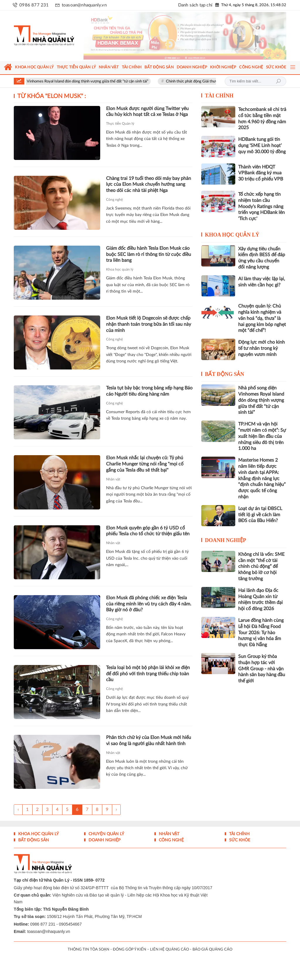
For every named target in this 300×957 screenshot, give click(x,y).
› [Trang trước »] (116, 809)
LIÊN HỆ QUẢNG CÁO (169, 949)
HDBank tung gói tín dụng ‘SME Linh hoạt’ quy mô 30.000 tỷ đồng (262, 145)
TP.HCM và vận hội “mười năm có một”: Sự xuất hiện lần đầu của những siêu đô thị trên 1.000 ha (262, 436)
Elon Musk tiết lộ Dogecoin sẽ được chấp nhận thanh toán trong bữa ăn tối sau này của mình (148, 324)
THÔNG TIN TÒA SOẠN (88, 949)
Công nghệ (114, 199)
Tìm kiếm (278, 81)
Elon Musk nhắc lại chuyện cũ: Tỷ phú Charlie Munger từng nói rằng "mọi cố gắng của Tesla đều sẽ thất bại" (144, 463)
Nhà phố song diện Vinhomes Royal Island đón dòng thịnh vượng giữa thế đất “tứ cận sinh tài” (80, 81)
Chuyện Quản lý (105, 834)
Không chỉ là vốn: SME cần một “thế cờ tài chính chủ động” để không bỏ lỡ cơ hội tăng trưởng (261, 566)
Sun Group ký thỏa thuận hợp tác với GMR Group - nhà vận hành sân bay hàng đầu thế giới (261, 668)
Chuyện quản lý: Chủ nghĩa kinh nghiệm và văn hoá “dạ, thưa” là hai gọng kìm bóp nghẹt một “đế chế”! (262, 318)
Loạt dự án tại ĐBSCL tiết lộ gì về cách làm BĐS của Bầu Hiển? (260, 514)
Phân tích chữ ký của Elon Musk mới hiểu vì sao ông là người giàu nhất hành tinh (148, 740)
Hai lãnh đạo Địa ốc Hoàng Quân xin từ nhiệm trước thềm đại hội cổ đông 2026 (260, 599)
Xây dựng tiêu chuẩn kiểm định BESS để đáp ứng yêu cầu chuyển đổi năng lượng (261, 258)
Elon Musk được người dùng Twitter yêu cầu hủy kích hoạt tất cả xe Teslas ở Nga (147, 111)
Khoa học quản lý (119, 269)
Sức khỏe (239, 840)
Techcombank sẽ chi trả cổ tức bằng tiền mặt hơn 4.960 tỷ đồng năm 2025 (262, 118)
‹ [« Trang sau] (18, 809)
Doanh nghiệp (225, 540)
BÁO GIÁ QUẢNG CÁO (212, 949)
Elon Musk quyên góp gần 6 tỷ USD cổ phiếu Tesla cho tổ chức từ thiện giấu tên (148, 531)
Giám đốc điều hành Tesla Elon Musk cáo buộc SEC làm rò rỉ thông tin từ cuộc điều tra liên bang (148, 254)
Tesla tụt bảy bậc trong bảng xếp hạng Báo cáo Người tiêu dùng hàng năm (149, 391)
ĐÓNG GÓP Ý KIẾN (129, 949)
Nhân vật (113, 479)
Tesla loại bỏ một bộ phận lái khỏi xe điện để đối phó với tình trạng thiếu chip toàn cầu (148, 673)
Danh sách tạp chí (195, 5)
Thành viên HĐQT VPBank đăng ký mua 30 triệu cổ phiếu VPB (260, 173)
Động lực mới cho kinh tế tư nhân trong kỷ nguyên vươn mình (261, 348)
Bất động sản (224, 374)
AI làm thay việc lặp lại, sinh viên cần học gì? (261, 281)
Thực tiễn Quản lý (120, 123)
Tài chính (219, 96)
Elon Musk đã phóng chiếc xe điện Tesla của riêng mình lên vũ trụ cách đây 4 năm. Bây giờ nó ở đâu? (148, 603)
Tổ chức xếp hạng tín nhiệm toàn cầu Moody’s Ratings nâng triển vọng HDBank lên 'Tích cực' (261, 206)
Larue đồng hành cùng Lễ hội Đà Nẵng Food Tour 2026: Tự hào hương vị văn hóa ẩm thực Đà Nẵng (261, 632)
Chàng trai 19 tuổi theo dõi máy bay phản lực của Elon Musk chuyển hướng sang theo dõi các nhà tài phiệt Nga (148, 184)
